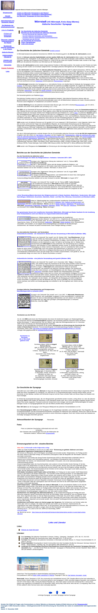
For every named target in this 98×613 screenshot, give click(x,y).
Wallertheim (28, 90)
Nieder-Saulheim (46, 90)
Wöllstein (58, 202)
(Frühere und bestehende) (8, 35)
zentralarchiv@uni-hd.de (45, 330)
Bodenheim (36, 205)
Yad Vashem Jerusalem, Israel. (77, 575)
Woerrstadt (20, 578)
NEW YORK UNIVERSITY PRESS (43, 575)
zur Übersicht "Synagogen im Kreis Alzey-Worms (33, 16)
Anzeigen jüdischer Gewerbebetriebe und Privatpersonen (35, 289)
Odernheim (37, 271)
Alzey (41, 95)
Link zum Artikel (22, 510)
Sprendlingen (29, 205)
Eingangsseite (50, 433)
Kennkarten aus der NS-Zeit (31, 39)
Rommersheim (58, 81)
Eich (63, 202)
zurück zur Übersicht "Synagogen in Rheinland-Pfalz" (34, 14)
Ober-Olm (66, 205)
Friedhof (19, 86)
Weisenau (73, 205)
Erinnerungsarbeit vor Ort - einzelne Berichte (35, 444)
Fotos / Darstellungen (28, 42)
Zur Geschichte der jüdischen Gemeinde (34, 31)
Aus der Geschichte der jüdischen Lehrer (34, 34)
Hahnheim (52, 205)
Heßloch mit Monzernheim (73, 202)
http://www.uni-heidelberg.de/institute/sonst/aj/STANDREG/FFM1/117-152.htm (57, 328)
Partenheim (39, 81)
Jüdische (7, 30)
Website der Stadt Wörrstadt (30, 530)
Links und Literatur (27, 44)
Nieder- (58, 205)
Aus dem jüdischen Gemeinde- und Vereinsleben (37, 36)
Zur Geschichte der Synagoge (31, 40)
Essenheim (44, 205)
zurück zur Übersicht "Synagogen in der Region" (33, 13)
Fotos (19, 425)
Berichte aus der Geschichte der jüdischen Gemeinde (38, 33)
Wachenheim (21, 204)
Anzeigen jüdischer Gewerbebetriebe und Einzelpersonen (40, 37)
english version (55, 50)
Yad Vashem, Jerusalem (43, 135)
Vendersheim (80, 204)
